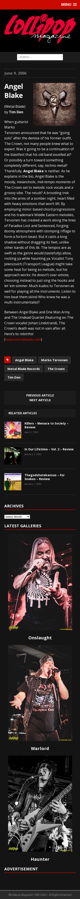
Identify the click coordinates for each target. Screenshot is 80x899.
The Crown (56, 369)
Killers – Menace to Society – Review (46, 425)
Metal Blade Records (23, 369)
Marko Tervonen (54, 360)
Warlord (40, 748)
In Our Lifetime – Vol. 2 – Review (49, 449)
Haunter (40, 859)
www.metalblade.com (23, 339)
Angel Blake (24, 360)
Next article (40, 400)
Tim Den (13, 377)
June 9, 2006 (15, 73)
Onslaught (40, 638)
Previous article (40, 395)
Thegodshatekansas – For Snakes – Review (45, 477)
